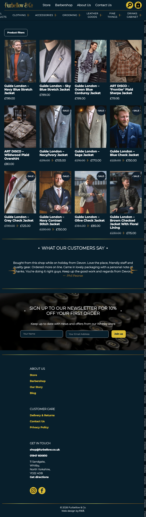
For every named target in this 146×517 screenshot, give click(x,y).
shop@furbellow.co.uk (45, 449)
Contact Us (103, 5)
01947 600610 (38, 455)
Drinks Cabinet (132, 15)
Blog (33, 393)
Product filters (16, 32)
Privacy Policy (39, 427)
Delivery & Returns (42, 415)
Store (46, 5)
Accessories (44, 15)
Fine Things (112, 15)
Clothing (19, 15)
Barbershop (63, 5)
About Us (84, 5)
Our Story (36, 387)
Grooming (69, 15)
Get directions (39, 477)
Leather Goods (92, 15)
